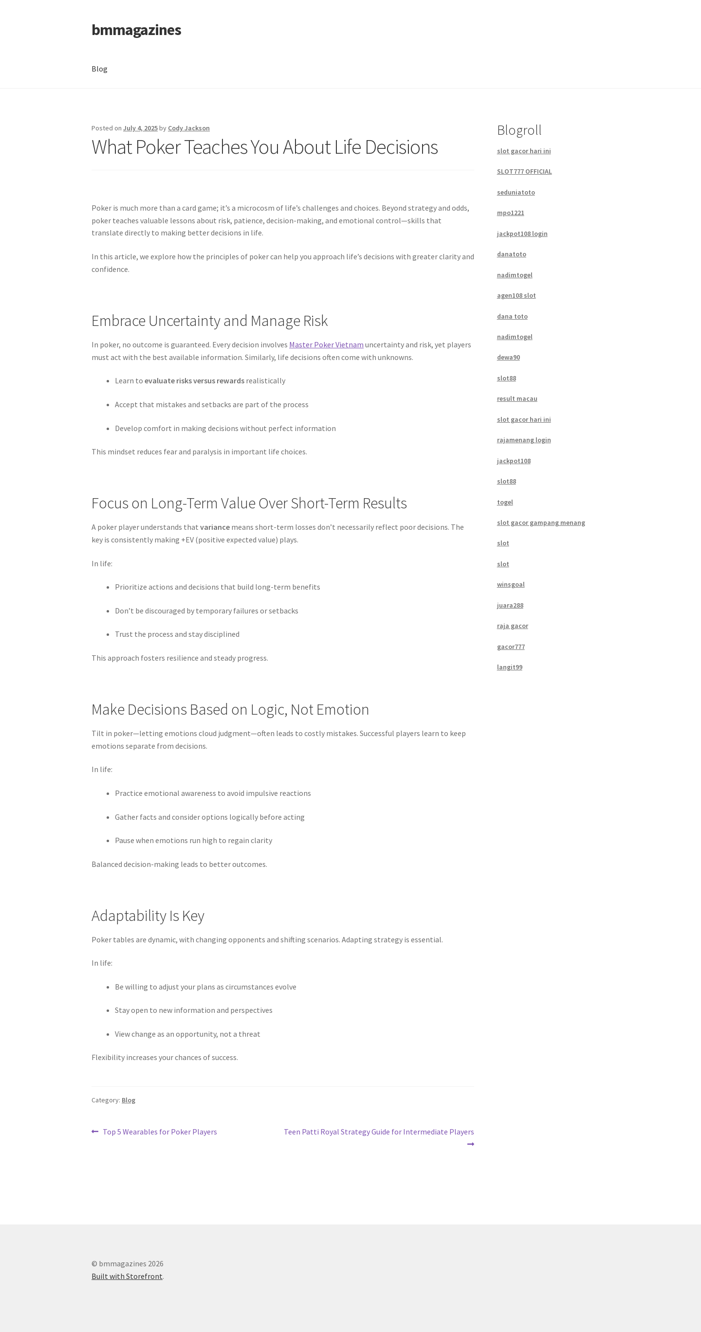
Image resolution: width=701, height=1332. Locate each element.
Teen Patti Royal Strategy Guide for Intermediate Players (378, 1137)
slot (503, 543)
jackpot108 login (522, 233)
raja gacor (512, 625)
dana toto (512, 316)
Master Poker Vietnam (326, 344)
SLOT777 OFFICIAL (524, 171)
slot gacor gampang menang (541, 522)
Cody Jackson (189, 128)
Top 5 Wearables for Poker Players (159, 1132)
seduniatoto (516, 192)
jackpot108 (514, 460)
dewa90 (508, 357)
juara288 (510, 605)
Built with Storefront (127, 1276)
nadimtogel (515, 274)
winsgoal (511, 584)
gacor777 (511, 646)
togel (505, 502)
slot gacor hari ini (524, 150)
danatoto (511, 254)
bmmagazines (136, 29)
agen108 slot (516, 295)
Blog (100, 68)
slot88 (506, 378)
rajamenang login (524, 439)
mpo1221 (510, 212)
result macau (517, 398)
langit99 (509, 667)
